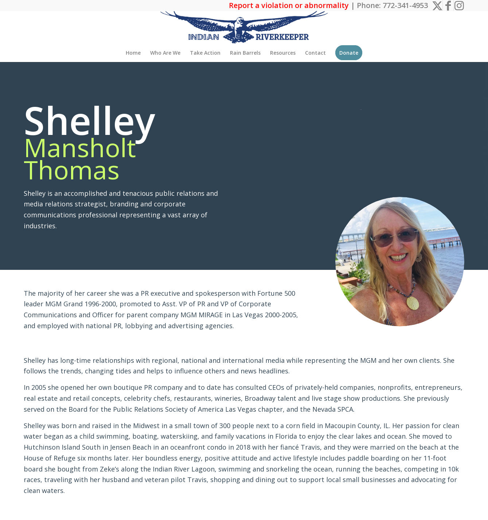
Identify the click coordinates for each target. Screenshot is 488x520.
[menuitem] (133, 53)
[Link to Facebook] (448, 5)
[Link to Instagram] (459, 5)
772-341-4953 (405, 5)
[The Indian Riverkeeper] (244, 27)
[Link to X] (437, 5)
